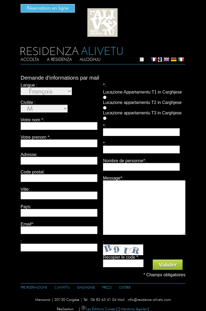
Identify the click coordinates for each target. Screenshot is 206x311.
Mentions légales (134, 309)
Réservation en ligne (47, 8)
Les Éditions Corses (98, 309)
